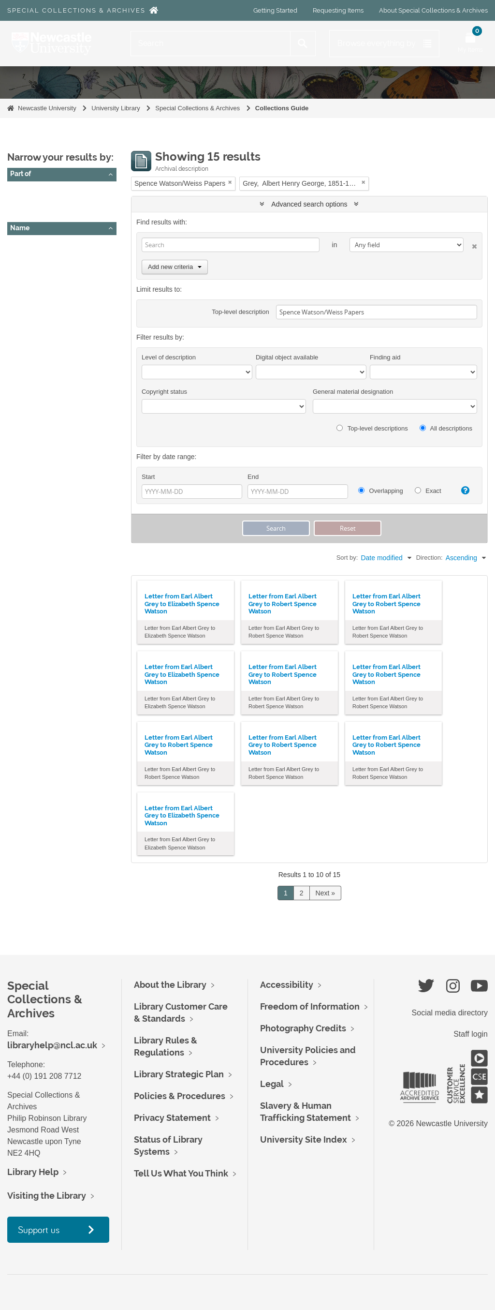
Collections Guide (282, 108)
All (18, 191)
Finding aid (385, 357)
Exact (428, 490)
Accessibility (286, 985)
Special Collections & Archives (76, 10)
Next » (325, 893)
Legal (272, 1084)
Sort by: (347, 557)
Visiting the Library (46, 1196)
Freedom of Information (310, 1006)
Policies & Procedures (179, 1096)
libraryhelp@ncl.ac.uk (52, 1045)
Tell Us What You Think (181, 1173)
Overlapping (380, 490)
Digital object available (287, 357)
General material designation (353, 391)
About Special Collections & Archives (433, 10)
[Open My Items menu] (470, 43)
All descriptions (446, 428)
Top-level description (240, 311)
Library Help (32, 1172)
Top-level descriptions (372, 428)
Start (148, 476)
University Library (115, 108)
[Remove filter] (230, 182)
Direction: (429, 557)
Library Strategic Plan (179, 1074)
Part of (20, 174)
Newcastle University (47, 108)
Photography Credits (303, 1028)
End (253, 476)
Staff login (470, 1034)
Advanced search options (309, 204)
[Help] (462, 490)
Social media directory (450, 1013)
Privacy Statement (172, 1118)
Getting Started (275, 10)
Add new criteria (175, 266)
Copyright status (164, 391)
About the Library (170, 985)
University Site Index (303, 1139)
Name (19, 228)
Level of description (169, 357)
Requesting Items (338, 10)
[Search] (211, 43)
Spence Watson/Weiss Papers (59, 203)
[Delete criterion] (470, 245)
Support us (38, 1229)
